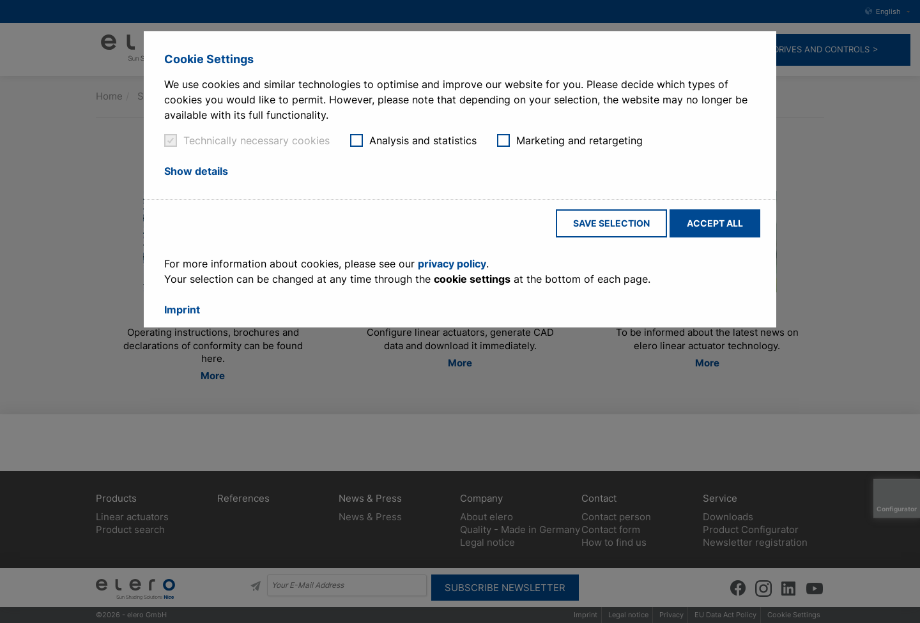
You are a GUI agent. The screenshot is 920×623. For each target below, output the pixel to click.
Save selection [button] (611, 223)
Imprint (182, 309)
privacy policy (452, 263)
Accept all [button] (715, 223)
